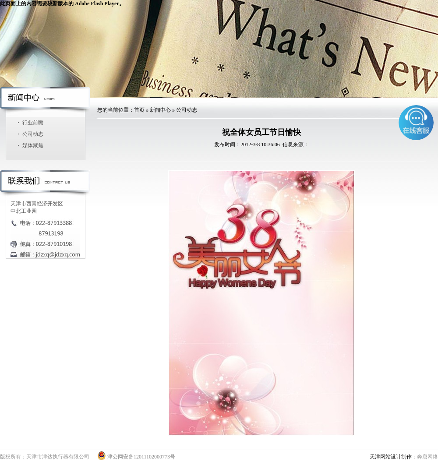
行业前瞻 (32, 123)
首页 (139, 110)
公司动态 (32, 134)
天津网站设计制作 (391, 457)
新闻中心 (160, 110)
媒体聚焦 (32, 145)
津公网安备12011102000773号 (136, 457)
